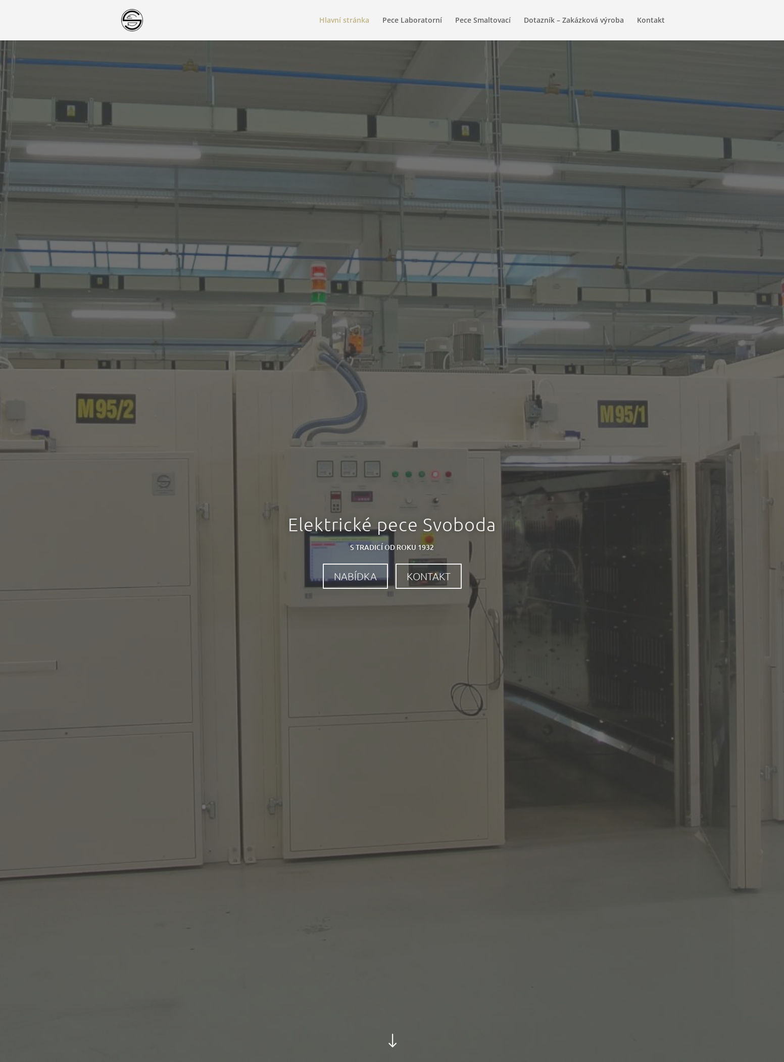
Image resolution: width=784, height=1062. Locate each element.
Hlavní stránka (344, 21)
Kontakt (651, 21)
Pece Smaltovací (483, 21)
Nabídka (355, 576)
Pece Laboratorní (412, 21)
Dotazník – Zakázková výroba (574, 21)
